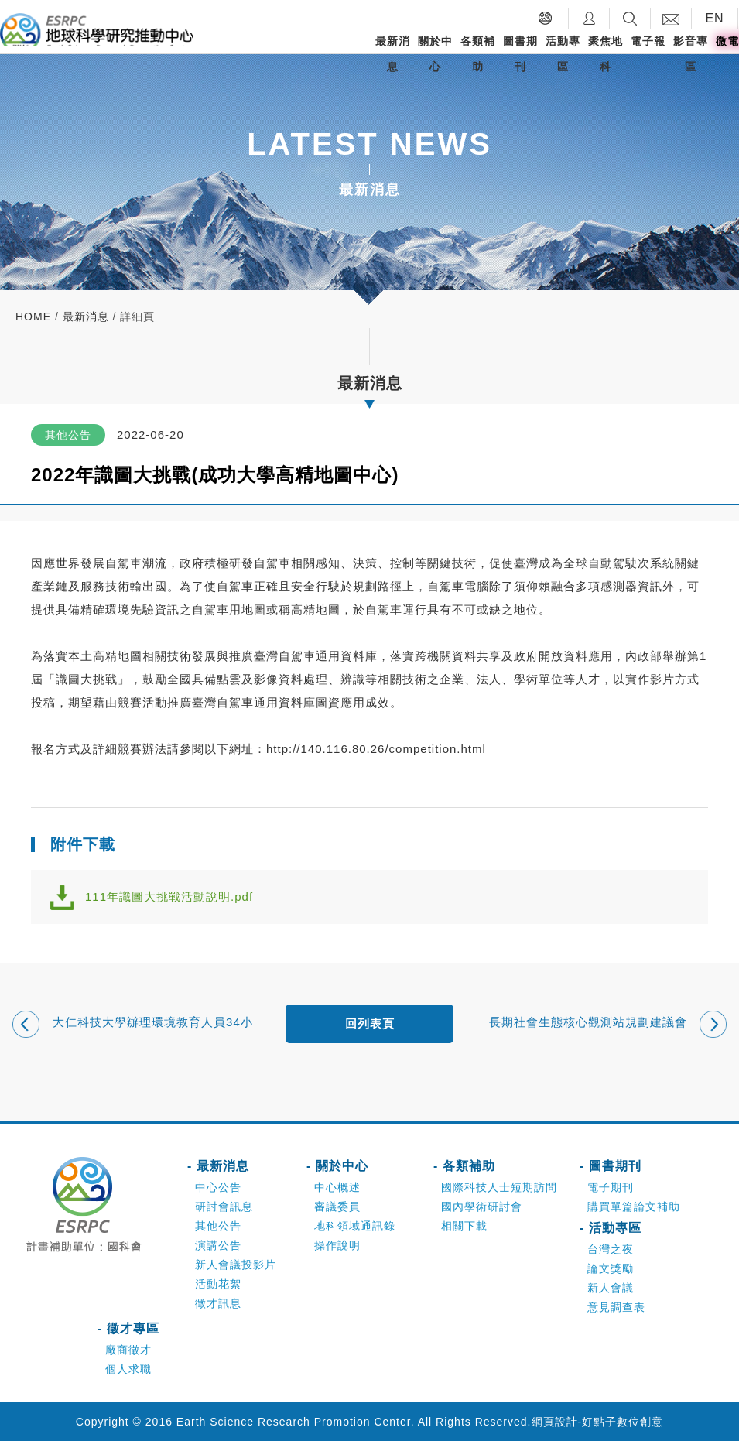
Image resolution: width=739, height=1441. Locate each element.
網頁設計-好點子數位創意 (598, 1421)
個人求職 (128, 1369)
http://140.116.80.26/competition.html (376, 748)
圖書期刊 (520, 54)
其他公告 (218, 1226)
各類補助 (477, 54)
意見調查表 (616, 1307)
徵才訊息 (218, 1303)
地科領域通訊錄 (354, 1226)
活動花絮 (218, 1284)
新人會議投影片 (235, 1264)
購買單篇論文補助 (633, 1206)
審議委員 (337, 1206)
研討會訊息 (224, 1206)
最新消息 (392, 54)
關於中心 (435, 54)
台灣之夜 (610, 1249)
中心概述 (337, 1187)
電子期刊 (610, 1187)
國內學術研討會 (481, 1206)
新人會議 (610, 1288)
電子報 (648, 41)
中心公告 (218, 1187)
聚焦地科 (605, 54)
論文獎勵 (610, 1268)
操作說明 (337, 1245)
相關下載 (464, 1226)
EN (714, 18)
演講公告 (218, 1245)
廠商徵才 (128, 1349)
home (33, 316)
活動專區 (563, 54)
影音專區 (690, 54)
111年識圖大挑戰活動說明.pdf (169, 896)
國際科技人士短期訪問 (499, 1187)
